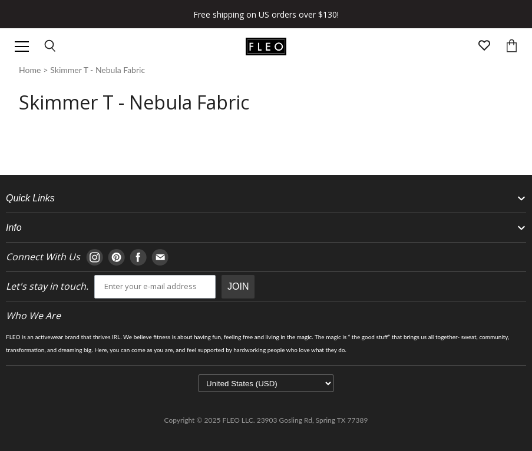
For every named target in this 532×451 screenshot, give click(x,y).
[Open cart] (511, 47)
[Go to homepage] (266, 46)
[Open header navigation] (22, 46)
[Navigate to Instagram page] (94, 257)
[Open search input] (51, 47)
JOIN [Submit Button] (238, 286)
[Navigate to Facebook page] (138, 257)
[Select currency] (266, 383)
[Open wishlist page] (484, 46)
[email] (155, 287)
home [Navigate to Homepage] (30, 70)
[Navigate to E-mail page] (159, 257)
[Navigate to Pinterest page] (116, 257)
